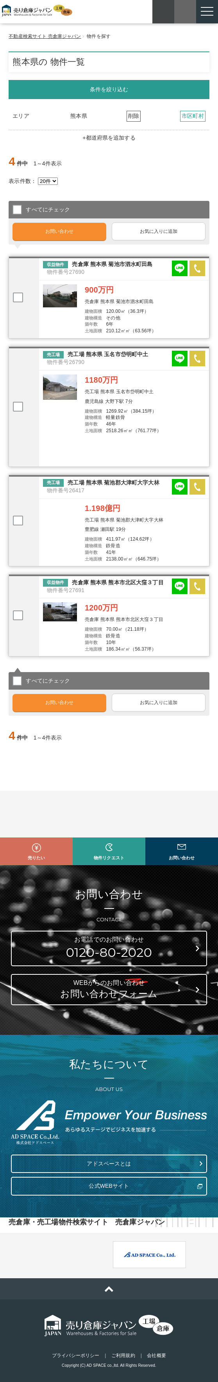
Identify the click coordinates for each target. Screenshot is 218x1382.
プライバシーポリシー (75, 1355)
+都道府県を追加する (109, 138)
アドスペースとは (109, 1163)
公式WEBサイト (109, 1186)
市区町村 (193, 116)
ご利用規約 (123, 1355)
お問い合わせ (59, 231)
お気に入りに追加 (159, 231)
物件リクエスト (109, 857)
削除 (133, 116)
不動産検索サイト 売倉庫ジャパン (45, 36)
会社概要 (156, 1355)
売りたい (36, 857)
